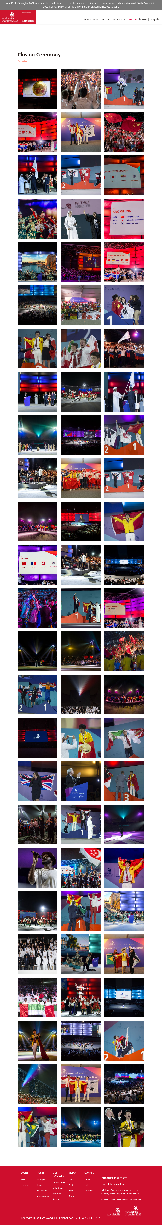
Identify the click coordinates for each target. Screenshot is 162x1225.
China (39, 1185)
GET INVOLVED (119, 19)
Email (87, 1179)
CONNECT (90, 1172)
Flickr (86, 1185)
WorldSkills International (113, 1184)
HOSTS (105, 19)
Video (71, 1190)
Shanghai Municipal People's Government (121, 1199)
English (155, 19)
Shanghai (41, 1179)
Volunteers (58, 1188)
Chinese (142, 19)
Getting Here (59, 1182)
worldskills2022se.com (106, 6)
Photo (71, 1185)
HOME (87, 19)
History (24, 1185)
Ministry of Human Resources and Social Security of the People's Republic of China (121, 1192)
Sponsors (57, 1199)
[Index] (18, 17)
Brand (71, 1196)
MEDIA (133, 19)
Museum (57, 1193)
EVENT (96, 19)
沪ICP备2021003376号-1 (89, 1218)
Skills (23, 1179)
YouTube (88, 1190)
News (71, 1179)
